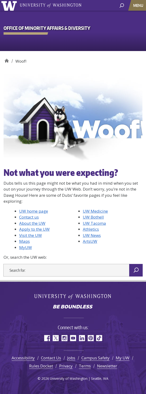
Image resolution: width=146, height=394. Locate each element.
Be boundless (73, 307)
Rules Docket (41, 366)
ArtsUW (90, 241)
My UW (122, 358)
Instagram (64, 338)
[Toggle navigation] (138, 5)
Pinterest (90, 338)
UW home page (33, 211)
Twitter (55, 338)
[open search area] (121, 5)
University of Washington (9, 5)
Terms (85, 366)
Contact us (29, 217)
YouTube (73, 338)
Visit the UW (30, 235)
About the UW (32, 223)
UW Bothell (93, 217)
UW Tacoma (94, 223)
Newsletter (107, 366)
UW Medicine (95, 211)
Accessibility (23, 358)
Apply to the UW (34, 229)
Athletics (91, 229)
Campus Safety (95, 358)
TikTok (99, 338)
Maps (24, 241)
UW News (92, 235)
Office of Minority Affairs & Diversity (6, 59)
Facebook (47, 338)
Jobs (71, 358)
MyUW (25, 247)
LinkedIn (82, 338)
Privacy (66, 366)
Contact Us (51, 358)
